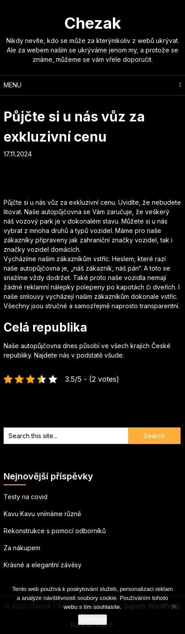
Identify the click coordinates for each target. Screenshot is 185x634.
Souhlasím (92, 619)
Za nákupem (22, 548)
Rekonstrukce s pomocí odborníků (55, 531)
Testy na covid (25, 496)
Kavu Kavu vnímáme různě (42, 514)
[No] (173, 606)
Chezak (92, 22)
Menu (13, 85)
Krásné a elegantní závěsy (43, 565)
